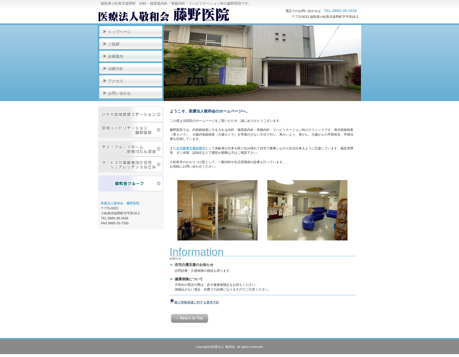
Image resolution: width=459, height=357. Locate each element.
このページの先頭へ (189, 318)
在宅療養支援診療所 (190, 148)
